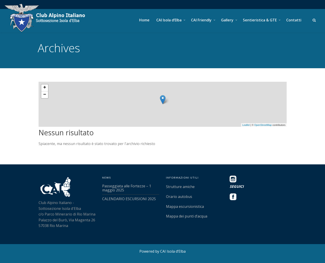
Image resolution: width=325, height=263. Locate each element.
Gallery (227, 20)
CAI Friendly (201, 20)
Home (144, 20)
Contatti (293, 20)
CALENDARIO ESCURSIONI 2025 (129, 198)
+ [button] (44, 87)
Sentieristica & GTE (260, 20)
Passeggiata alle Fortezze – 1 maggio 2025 (126, 188)
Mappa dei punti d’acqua (186, 216)
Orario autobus (179, 196)
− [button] (44, 94)
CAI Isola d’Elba (169, 20)
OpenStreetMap (263, 125)
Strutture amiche (180, 186)
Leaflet (246, 125)
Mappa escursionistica (185, 206)
